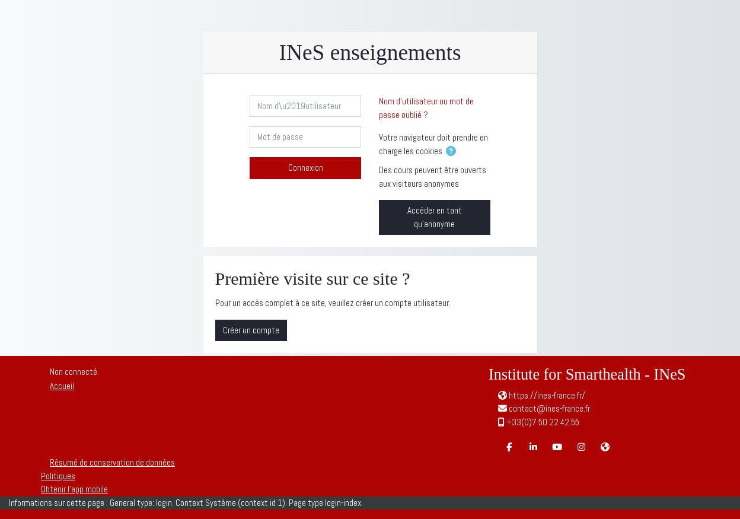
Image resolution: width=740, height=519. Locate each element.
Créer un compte (251, 330)
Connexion (305, 167)
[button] (453, 152)
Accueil (62, 385)
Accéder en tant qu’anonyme (434, 217)
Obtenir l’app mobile (74, 489)
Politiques (58, 476)
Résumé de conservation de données (112, 462)
